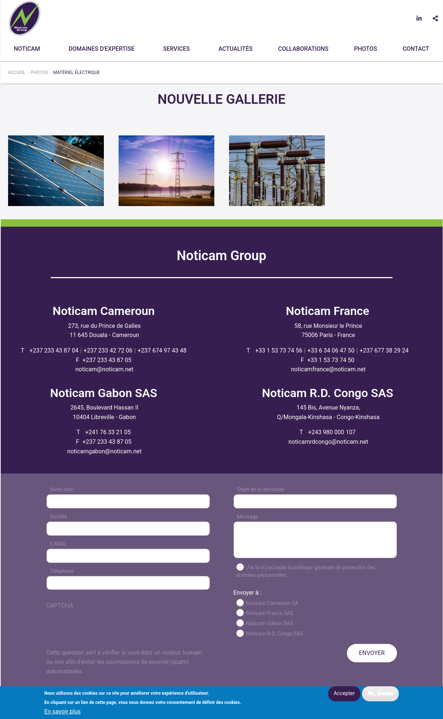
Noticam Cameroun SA (272, 603)
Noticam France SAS (269, 613)
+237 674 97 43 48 (162, 350)
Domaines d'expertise (101, 48)
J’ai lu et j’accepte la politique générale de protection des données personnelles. (305, 571)
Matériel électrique (76, 72)
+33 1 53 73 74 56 (278, 350)
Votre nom (62, 489)
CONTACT (415, 48)
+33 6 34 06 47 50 (331, 350)
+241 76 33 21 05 (108, 432)
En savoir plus (62, 712)
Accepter (344, 693)
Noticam (27, 48)
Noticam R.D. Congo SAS (274, 634)
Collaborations (303, 48)
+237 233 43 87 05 (106, 360)
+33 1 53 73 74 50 (331, 360)
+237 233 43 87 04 (53, 350)
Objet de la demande (260, 489)
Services (176, 48)
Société (58, 517)
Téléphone (62, 571)
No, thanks (380, 693)
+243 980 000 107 (332, 432)
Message (247, 517)
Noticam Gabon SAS (269, 623)
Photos (365, 48)
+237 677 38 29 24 (384, 350)
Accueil (17, 72)
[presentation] (102, 633)
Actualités (235, 48)
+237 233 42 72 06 (108, 350)
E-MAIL (58, 544)
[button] (56, 170)
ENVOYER (372, 652)
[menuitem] (28, 49)
